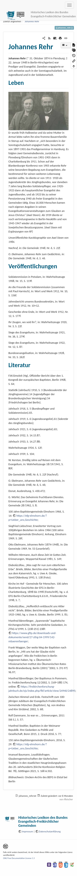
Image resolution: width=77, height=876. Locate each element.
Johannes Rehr (32, 21)
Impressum (27, 831)
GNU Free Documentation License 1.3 (18, 858)
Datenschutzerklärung (50, 831)
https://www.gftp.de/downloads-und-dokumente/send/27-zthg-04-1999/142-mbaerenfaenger (32, 637)
